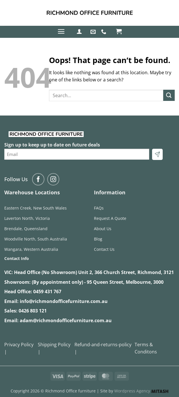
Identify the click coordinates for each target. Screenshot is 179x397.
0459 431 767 (47, 291)
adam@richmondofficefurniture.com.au (66, 320)
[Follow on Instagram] (53, 179)
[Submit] (169, 95)
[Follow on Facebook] (38, 179)
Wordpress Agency (141, 391)
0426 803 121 (33, 311)
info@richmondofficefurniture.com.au (64, 301)
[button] (61, 31)
